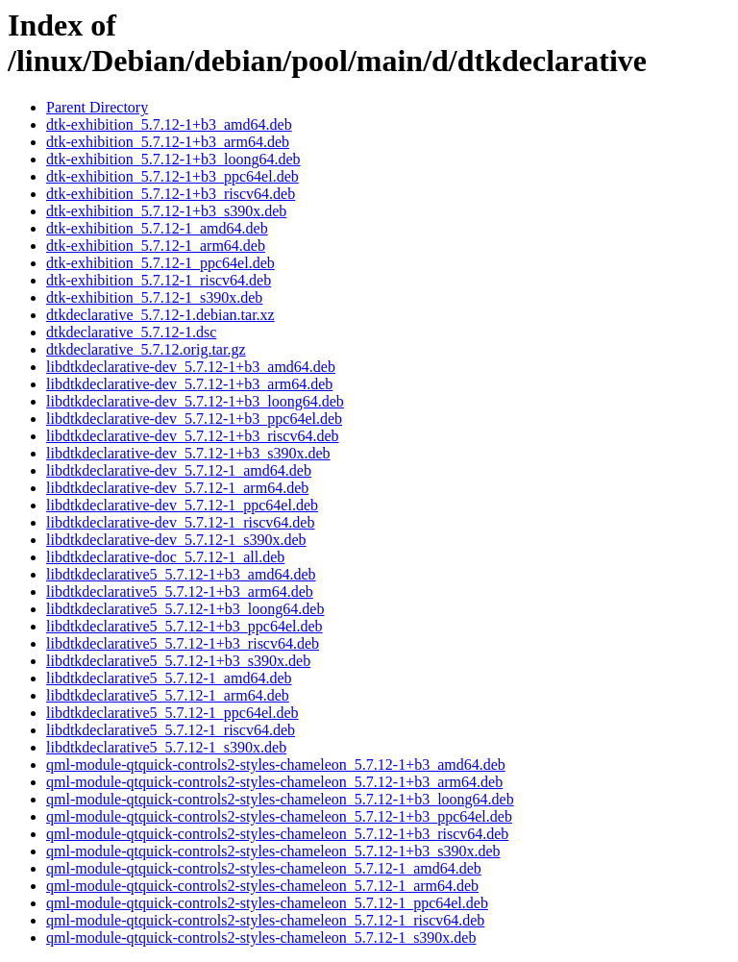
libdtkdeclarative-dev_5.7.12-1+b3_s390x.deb (188, 453)
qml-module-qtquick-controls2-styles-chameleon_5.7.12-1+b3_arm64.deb (274, 782)
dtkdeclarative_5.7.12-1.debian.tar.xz (160, 315)
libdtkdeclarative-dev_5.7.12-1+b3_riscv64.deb (192, 436)
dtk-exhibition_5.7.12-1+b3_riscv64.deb (170, 193)
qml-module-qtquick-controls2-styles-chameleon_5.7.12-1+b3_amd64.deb (275, 764)
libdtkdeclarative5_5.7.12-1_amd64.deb (168, 678)
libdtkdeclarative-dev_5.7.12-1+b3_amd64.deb (190, 366)
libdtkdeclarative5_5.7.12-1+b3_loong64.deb (185, 609)
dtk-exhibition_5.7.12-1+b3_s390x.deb (166, 211)
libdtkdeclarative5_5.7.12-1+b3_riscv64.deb (182, 643)
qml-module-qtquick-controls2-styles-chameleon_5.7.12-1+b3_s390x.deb (273, 851)
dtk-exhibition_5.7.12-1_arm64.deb (155, 245)
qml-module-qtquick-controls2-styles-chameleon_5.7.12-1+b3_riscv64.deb (277, 834)
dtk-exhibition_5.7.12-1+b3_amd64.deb (169, 124)
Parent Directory (97, 107)
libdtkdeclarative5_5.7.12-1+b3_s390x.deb (178, 661)
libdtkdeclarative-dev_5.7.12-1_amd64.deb (178, 470)
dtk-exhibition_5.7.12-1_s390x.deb (154, 297)
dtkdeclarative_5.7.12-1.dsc (131, 332)
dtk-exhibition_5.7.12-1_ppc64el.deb (160, 263)
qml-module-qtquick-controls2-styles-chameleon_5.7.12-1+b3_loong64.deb (280, 799)
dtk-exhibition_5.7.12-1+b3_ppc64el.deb (172, 176)
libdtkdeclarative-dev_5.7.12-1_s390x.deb (176, 539)
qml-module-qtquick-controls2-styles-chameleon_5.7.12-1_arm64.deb (262, 885)
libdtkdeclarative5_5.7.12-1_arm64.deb (167, 695)
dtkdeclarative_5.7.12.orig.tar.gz (145, 349)
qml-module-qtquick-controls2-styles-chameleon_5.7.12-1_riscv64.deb (265, 920)
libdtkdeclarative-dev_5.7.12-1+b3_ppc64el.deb (194, 418)
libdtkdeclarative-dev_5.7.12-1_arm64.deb (177, 488)
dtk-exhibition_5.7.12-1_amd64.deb (157, 228)
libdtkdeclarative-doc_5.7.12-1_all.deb (165, 557)
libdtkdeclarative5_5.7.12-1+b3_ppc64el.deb (184, 626)
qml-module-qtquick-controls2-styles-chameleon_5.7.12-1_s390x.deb (261, 937)
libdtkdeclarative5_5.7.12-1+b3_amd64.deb (181, 574)
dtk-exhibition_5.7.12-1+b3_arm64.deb (167, 142)
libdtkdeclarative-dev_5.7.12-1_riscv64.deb (180, 522)
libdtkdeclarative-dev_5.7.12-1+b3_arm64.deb (189, 384)
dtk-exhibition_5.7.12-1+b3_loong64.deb (173, 159)
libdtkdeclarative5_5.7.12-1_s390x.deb (166, 747)
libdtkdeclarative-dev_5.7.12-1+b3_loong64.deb (195, 401)
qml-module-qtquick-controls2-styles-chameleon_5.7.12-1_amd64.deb (263, 868)
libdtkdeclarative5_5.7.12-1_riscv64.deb (170, 730)
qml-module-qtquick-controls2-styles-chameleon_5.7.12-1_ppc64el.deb (267, 903)
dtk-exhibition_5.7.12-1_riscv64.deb (158, 280)
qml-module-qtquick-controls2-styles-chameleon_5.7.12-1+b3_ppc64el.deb (279, 816)
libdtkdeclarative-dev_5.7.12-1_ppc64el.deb (182, 505)
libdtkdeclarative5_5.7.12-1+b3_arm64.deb (179, 591)
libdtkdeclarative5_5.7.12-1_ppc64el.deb (172, 712)
